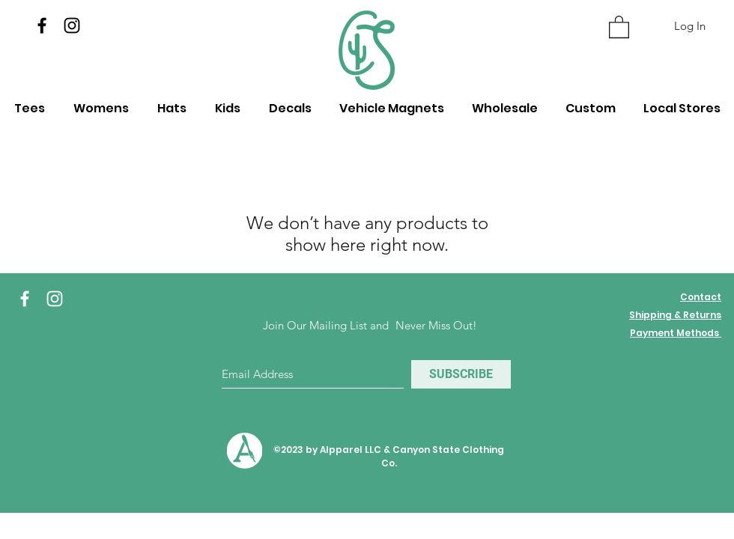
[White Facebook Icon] (24, 298)
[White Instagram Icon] (54, 298)
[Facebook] (41, 25)
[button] (619, 26)
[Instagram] (71, 25)
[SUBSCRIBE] (461, 374)
